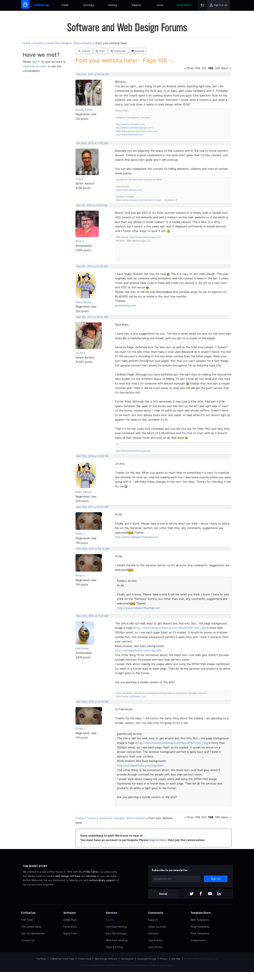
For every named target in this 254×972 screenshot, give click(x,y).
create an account (35, 66)
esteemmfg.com (125, 305)
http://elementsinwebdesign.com (133, 451)
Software (88, 5)
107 (204, 68)
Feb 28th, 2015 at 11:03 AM (92, 143)
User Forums (155, 940)
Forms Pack (70, 926)
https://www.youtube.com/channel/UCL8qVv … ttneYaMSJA (146, 200)
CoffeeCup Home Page (62, 959)
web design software (67, 875)
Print (100, 51)
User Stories (155, 946)
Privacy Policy (139, 965)
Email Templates (200, 926)
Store (160, 5)
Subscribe (118, 51)
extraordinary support (102, 880)
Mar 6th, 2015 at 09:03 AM (92, 317)
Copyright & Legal (146, 959)
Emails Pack (70, 919)
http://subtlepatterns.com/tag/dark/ (138, 650)
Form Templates (199, 933)
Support (136, 5)
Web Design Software (106, 959)
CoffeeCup (28, 912)
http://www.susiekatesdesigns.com (134, 127)
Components (198, 940)
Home (26, 43)
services (91, 875)
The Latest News (31, 926)
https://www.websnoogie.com (145, 237)
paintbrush (82, 648)
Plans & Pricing (114, 946)
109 (217, 68)
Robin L (80, 533)
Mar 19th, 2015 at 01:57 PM (92, 507)
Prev (190, 68)
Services (111, 912)
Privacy (164, 959)
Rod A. (79, 241)
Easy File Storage (116, 933)
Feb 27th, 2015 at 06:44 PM (93, 74)
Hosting (112, 5)
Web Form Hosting (116, 940)
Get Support (127, 959)
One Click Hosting (116, 926)
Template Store (200, 912)
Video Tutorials (157, 926)
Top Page (41, 959)
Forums (38, 43)
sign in (36, 61)
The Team (27, 919)
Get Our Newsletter (33, 933)
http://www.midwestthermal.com (136, 537)
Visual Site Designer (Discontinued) (69, 43)
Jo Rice (80, 353)
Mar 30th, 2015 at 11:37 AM (92, 616)
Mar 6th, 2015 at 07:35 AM (92, 266)
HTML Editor (184, 5)
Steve (79, 179)
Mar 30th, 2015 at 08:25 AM (93, 548)
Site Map (175, 959)
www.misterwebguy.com (129, 190)
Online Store (84, 959)
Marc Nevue (83, 302)
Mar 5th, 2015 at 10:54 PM (92, 205)
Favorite (137, 51)
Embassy (153, 933)
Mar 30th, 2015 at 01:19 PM (92, 701)
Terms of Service (159, 965)
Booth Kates (83, 109)
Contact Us (28, 940)
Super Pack (70, 933)
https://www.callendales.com (131, 696)
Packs (65, 5)
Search (84, 51)
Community (155, 912)
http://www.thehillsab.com (129, 134)
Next (224, 68)
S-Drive (110, 919)
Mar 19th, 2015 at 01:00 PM (92, 456)
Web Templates (199, 919)
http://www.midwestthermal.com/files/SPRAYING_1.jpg (170, 628)
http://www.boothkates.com (130, 124)
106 (197, 68)
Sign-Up (215, 878)
